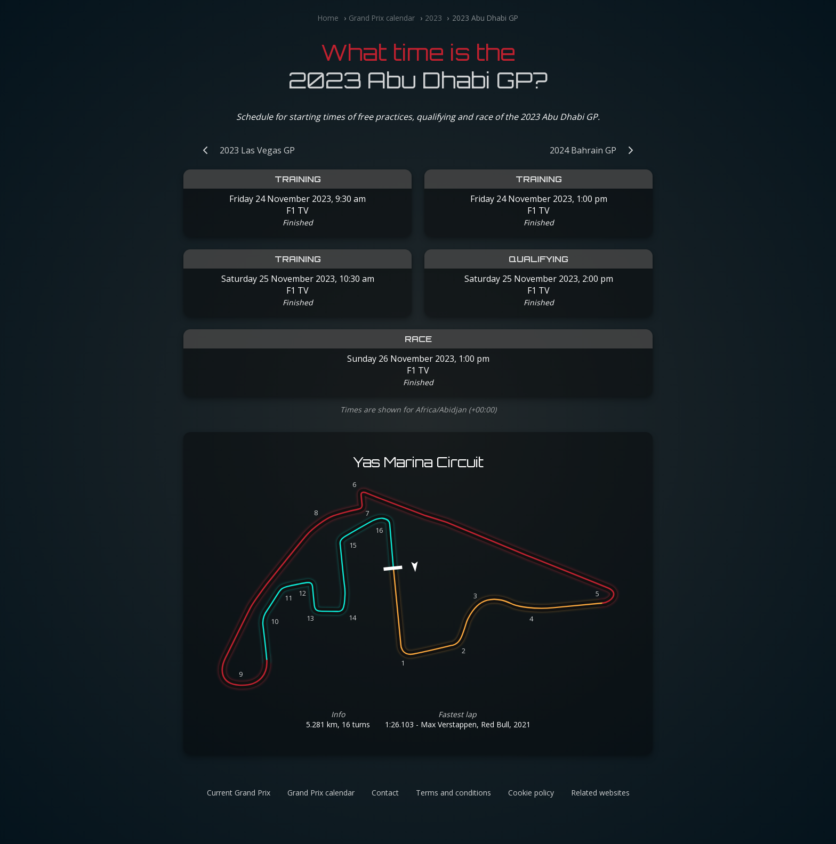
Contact (385, 793)
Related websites (600, 793)
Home (328, 18)
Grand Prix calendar (382, 18)
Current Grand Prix (238, 793)
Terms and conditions (453, 793)
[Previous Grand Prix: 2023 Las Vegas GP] (243, 150)
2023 (433, 18)
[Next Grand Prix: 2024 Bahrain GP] (597, 150)
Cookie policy (531, 793)
